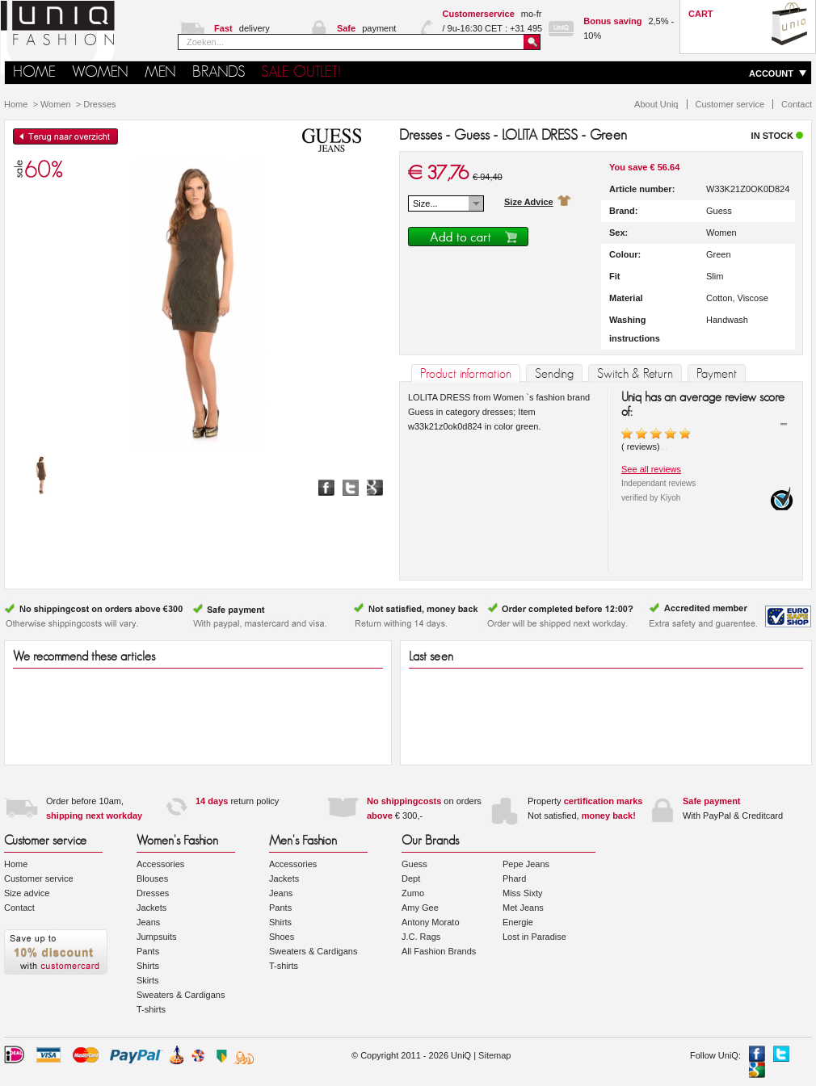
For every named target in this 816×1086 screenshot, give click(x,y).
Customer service (730, 104)
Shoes (281, 936)
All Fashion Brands (439, 951)
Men (160, 72)
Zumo (413, 893)
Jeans (148, 922)
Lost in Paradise (534, 936)
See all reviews (651, 469)
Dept (411, 878)
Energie (518, 922)
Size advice (26, 893)
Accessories (160, 864)
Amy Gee (420, 907)
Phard (514, 878)
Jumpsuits (157, 936)
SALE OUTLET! (301, 72)
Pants (148, 951)
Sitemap (494, 1055)
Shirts (148, 966)
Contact (796, 104)
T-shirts (151, 1009)
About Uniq (656, 104)
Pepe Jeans (526, 864)
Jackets (151, 907)
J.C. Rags (421, 936)
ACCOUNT (771, 73)
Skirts (148, 980)
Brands (218, 72)
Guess (414, 864)
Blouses (152, 878)
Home (15, 104)
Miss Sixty (523, 893)
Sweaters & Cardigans (181, 995)
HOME (34, 72)
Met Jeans (523, 907)
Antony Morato (431, 922)
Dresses (99, 104)
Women (100, 72)
